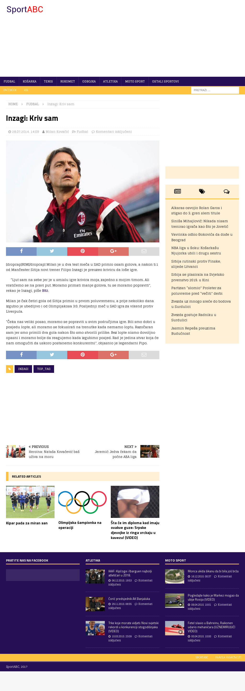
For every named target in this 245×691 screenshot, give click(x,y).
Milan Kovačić (57, 132)
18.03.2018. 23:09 (122, 636)
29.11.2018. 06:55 (122, 604)
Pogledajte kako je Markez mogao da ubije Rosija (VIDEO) (213, 597)
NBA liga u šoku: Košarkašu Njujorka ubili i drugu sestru (196, 250)
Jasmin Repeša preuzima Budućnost (193, 330)
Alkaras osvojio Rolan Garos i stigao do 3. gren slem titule (196, 210)
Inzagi (23, 368)
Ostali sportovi (165, 81)
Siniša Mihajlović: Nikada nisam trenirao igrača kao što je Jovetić (199, 223)
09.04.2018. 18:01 (201, 604)
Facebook (10, 90)
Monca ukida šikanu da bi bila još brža (213, 571)
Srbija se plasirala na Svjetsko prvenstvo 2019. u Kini (197, 277)
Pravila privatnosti (228, 657)
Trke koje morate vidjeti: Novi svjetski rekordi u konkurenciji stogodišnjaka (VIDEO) (133, 627)
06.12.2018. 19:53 (122, 580)
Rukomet (67, 81)
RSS (26, 90)
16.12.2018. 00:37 (201, 576)
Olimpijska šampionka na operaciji (79, 525)
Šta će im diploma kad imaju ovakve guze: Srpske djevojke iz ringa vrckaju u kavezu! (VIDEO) (135, 530)
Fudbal (9, 81)
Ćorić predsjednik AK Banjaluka (129, 598)
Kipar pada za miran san (27, 523)
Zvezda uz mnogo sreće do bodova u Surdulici (201, 304)
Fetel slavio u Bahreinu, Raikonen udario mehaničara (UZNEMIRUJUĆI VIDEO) (211, 627)
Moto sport (135, 81)
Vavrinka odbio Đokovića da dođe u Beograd (202, 237)
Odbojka (89, 81)
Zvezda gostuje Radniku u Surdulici (193, 317)
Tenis (48, 81)
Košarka (29, 81)
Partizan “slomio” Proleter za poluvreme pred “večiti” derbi (197, 290)
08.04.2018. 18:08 (201, 636)
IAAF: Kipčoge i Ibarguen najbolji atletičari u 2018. (130, 573)
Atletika (110, 81)
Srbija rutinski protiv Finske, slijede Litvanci (196, 263)
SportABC (202, 657)
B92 (45, 290)
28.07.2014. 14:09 (25, 132)
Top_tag (43, 368)
